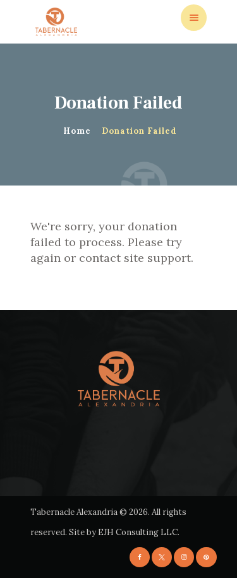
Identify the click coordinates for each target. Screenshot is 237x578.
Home (77, 131)
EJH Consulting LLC (138, 532)
